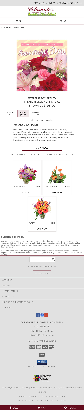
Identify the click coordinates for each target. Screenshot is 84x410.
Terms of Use (60, 400)
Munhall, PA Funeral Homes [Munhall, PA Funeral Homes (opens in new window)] (15, 388)
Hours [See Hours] (70, 407)
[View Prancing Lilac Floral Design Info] (27, 173)
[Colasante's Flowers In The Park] (42, 15)
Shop (21, 21)
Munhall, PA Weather (29, 396)
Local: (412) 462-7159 (42, 334)
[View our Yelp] (46, 316)
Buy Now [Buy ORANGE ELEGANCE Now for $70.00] (57, 192)
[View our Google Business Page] (42, 316)
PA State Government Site (53, 396)
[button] (42, 362)
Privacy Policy (25, 400)
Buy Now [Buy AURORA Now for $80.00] (42, 228)
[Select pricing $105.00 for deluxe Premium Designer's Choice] (23, 113)
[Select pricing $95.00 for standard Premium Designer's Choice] (10, 113)
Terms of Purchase (43, 400)
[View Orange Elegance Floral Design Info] (57, 173)
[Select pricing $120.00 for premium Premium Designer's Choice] (35, 113)
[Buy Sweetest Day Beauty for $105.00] (42, 148)
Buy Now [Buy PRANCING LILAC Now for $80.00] (27, 192)
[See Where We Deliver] (42, 273)
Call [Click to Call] (14, 407)
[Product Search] (42, 259)
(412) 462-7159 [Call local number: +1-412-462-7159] (75, 3)
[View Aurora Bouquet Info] (42, 209)
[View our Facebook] (38, 316)
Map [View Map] (42, 407)
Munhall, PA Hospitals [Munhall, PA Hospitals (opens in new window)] (41, 388)
